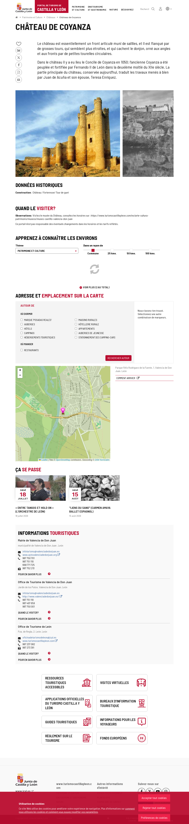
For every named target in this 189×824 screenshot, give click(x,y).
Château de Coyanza (70, 17)
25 (112, 253)
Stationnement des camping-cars (95, 337)
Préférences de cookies (154, 817)
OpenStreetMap (63, 460)
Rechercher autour (118, 358)
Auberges (28, 324)
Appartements (85, 328)
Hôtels (26, 328)
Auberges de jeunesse (89, 333)
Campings (27, 333)
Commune (93, 253)
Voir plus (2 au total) (96, 287)
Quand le (28, 612)
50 (131, 253)
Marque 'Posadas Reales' (36, 319)
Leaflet (43, 460)
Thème (19, 245)
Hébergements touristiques (38, 337)
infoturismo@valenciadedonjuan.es (41, 551)
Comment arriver (126, 378)
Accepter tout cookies (154, 798)
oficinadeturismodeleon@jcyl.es (39, 637)
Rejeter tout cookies (154, 808)
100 (150, 253)
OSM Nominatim (102, 460)
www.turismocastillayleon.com (40, 640)
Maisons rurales (86, 319)
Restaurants (30, 350)
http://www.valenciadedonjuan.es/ (42, 596)
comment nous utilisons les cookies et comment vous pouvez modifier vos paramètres (77, 810)
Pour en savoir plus (29, 574)
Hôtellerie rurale (87, 324)
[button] (169, 8)
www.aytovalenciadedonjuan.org (41, 554)
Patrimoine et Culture (32, 17)
